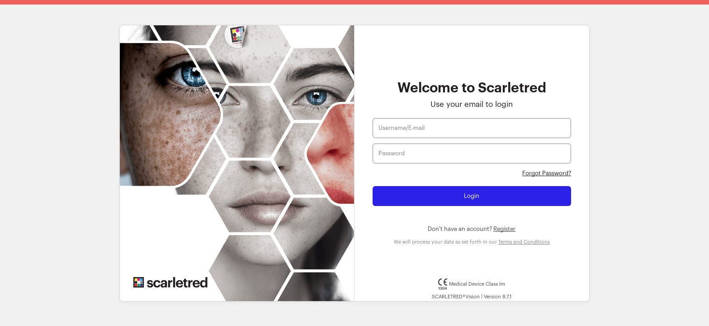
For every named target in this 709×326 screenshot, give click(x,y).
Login (471, 196)
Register (504, 229)
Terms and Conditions (524, 242)
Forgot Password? (546, 173)
